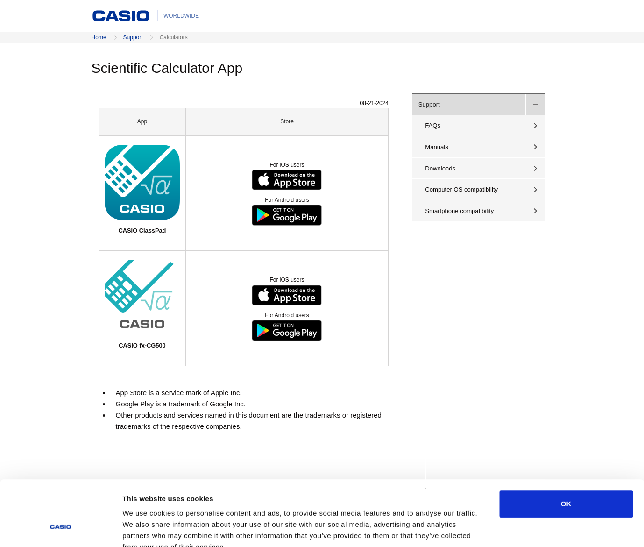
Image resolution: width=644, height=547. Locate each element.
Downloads (440, 168)
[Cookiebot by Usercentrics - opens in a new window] (60, 529)
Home (99, 37)
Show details (490, 529)
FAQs (432, 125)
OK (566, 448)
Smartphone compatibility (459, 210)
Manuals (436, 146)
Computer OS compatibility (461, 189)
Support (133, 37)
